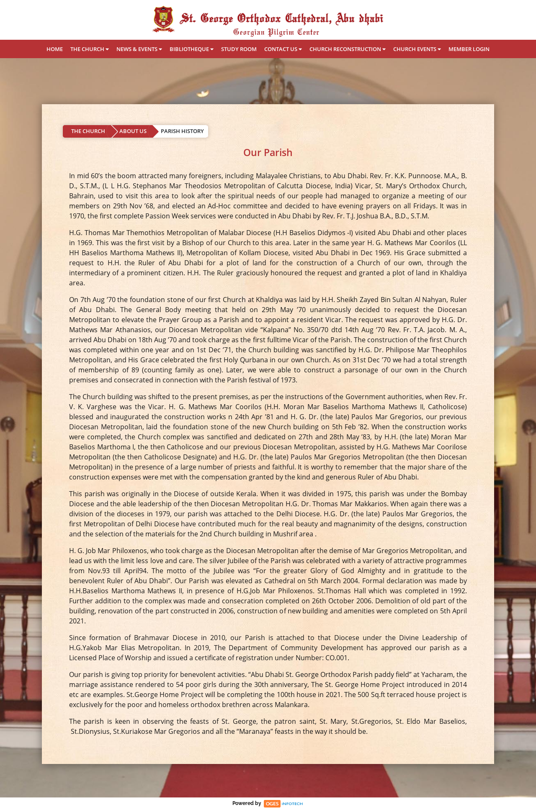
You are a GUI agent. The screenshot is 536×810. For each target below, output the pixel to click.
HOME (54, 49)
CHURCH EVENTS (417, 49)
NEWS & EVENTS (139, 49)
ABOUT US (133, 131)
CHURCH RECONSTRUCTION (347, 49)
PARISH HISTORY (182, 131)
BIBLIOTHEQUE (192, 49)
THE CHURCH (89, 49)
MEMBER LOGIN (469, 49)
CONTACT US (283, 49)
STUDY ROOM (239, 49)
